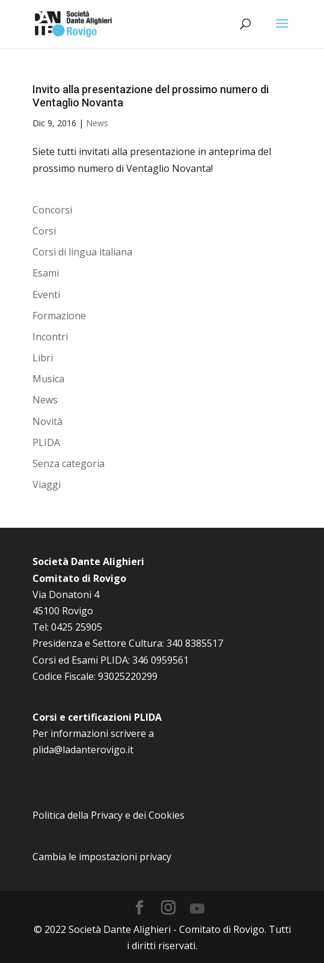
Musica (48, 378)
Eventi (46, 294)
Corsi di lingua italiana (82, 251)
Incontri (50, 336)
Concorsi (52, 209)
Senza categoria (68, 463)
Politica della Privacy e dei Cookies (108, 815)
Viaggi (46, 484)
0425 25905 (76, 627)
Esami (45, 273)
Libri (42, 357)
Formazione (59, 315)
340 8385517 (195, 643)
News (97, 123)
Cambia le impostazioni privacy (101, 856)
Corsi (44, 230)
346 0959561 (160, 660)
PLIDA (46, 442)
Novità (47, 421)
